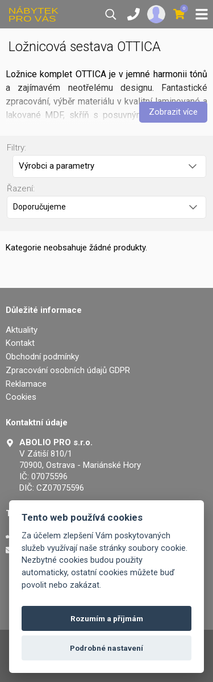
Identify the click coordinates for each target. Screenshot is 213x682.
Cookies (21, 397)
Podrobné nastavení (106, 647)
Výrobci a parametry (108, 166)
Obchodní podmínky (42, 357)
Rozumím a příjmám (106, 618)
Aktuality (21, 330)
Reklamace (26, 384)
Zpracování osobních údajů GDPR (68, 370)
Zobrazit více (173, 112)
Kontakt (20, 343)
